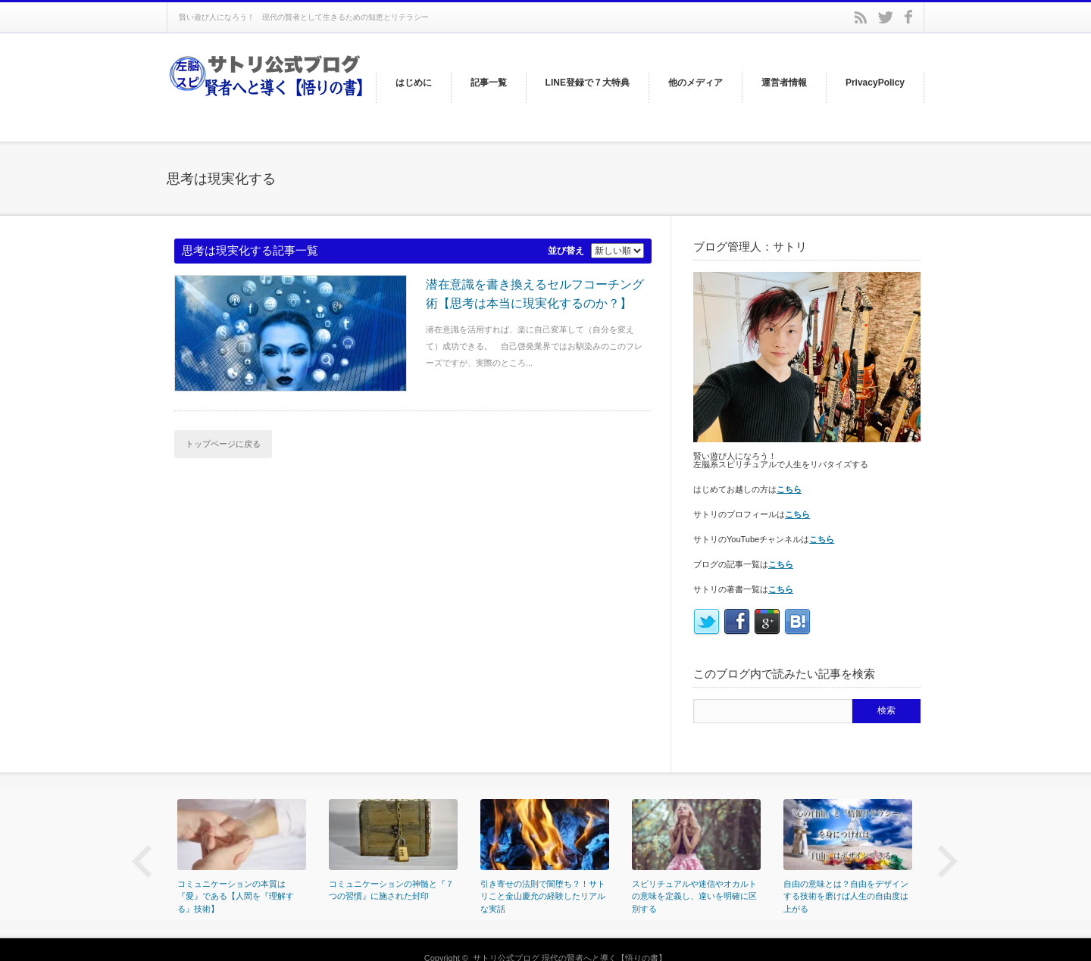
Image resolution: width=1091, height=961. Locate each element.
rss (861, 17)
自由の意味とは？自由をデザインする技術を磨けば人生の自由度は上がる (845, 896)
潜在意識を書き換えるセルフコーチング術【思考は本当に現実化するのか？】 (535, 294)
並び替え (566, 250)
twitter (885, 17)
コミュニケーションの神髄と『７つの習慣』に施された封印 (391, 890)
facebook (908, 16)
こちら (789, 489)
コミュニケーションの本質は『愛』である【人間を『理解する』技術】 (235, 896)
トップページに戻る (223, 443)
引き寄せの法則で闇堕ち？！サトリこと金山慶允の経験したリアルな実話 (542, 896)
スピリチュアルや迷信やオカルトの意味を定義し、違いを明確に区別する (694, 896)
